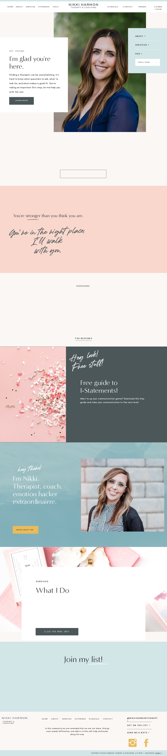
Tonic (158, 753)
